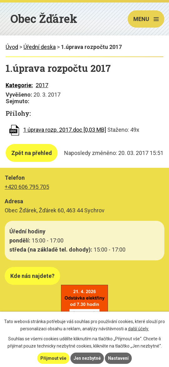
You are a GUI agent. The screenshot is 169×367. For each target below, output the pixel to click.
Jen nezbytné (87, 358)
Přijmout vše (53, 358)
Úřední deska (39, 47)
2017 (42, 85)
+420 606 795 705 (27, 187)
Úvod (12, 47)
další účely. (138, 328)
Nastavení (118, 358)
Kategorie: (19, 85)
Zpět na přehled (31, 153)
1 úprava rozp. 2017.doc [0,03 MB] (64, 129)
